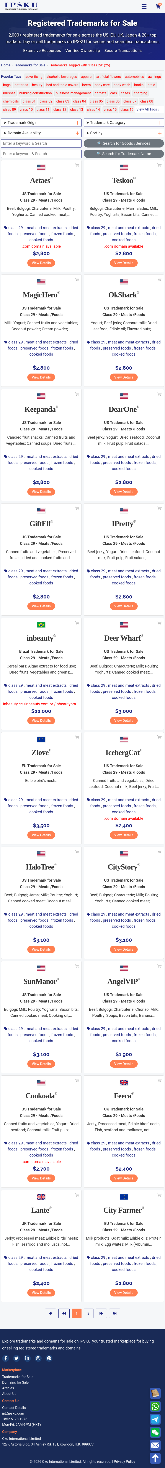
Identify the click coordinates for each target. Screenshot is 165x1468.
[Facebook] (5, 1358)
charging (140, 93)
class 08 (146, 101)
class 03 (62, 101)
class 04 (79, 101)
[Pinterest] (49, 1358)
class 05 (96, 101)
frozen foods (62, 233)
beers (86, 85)
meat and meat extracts (46, 227)
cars (113, 93)
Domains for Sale (15, 1382)
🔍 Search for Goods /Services (123, 143)
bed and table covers (62, 85)
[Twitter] (16, 1358)
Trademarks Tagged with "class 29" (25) (79, 65)
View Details (41, 263)
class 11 (43, 109)
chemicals (11, 101)
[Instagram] (38, 1358)
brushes (9, 93)
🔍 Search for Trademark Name (123, 153)
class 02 (45, 101)
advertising (33, 77)
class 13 (76, 109)
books (139, 85)
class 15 (110, 109)
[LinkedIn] (27, 1358)
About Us (9, 1394)
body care (102, 85)
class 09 (9, 109)
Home (5, 65)
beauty (37, 85)
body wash (122, 85)
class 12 (59, 109)
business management (73, 93)
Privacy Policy (124, 1462)
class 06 (113, 101)
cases (125, 93)
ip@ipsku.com (13, 1413)
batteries (21, 85)
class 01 (29, 101)
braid (151, 85)
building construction (35, 93)
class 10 (26, 109)
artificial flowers (108, 77)
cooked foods (41, 239)
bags (7, 85)
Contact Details (14, 1408)
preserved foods (34, 233)
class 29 (15, 227)
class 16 (127, 109)
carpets (100, 93)
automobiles (134, 77)
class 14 (93, 109)
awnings (154, 77)
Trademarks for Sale (29, 65)
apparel (86, 77)
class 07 (129, 101)
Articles (8, 1388)
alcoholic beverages (61, 77)
